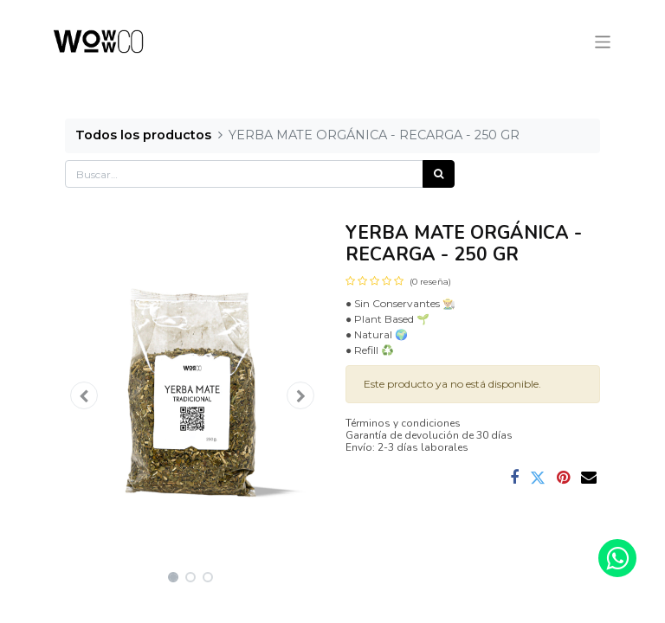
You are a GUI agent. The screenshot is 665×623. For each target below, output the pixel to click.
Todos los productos (143, 135)
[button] (84, 395)
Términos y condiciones (403, 423)
